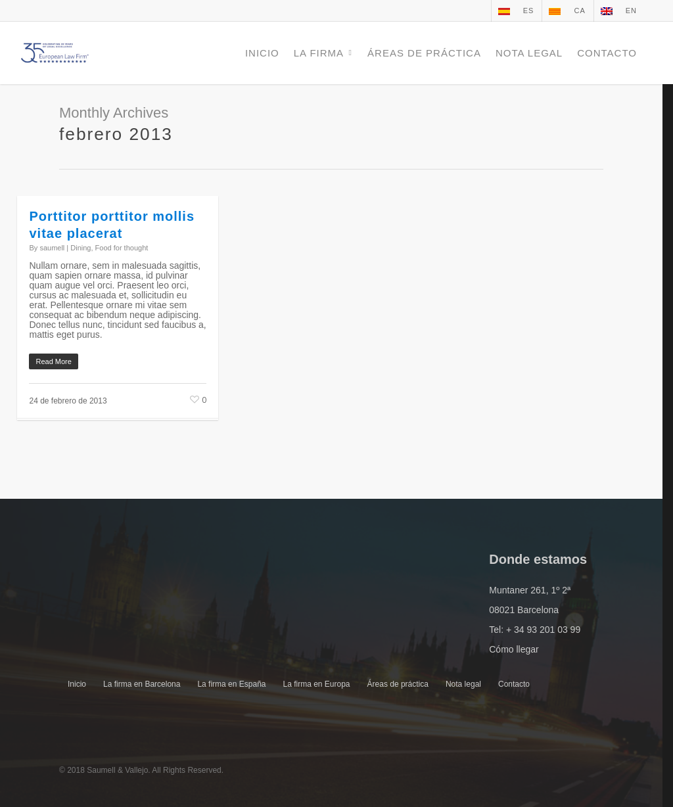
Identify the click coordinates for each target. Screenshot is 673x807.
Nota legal (463, 684)
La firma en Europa (316, 684)
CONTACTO (607, 52)
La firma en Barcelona (141, 684)
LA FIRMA (324, 53)
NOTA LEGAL (529, 52)
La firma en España (231, 684)
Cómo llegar (513, 649)
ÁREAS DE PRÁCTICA (424, 52)
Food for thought (122, 248)
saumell (51, 248)
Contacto (514, 684)
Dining (80, 248)
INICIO (262, 52)
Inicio (77, 684)
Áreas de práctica (398, 684)
